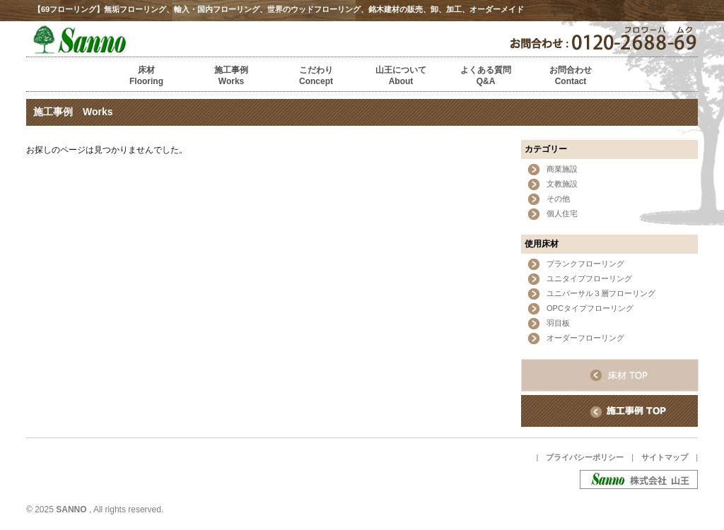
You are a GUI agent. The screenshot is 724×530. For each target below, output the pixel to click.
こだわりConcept (316, 75)
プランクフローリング (585, 263)
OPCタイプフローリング (590, 308)
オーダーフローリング (585, 338)
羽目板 (558, 323)
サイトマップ (664, 457)
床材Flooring (146, 75)
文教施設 (562, 183)
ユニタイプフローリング (589, 278)
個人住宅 (562, 213)
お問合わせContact (570, 75)
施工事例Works (231, 75)
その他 (558, 198)
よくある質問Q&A (485, 75)
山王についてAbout (400, 75)
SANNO (71, 509)
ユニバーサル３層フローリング (601, 293)
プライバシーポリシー (585, 457)
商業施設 (562, 169)
